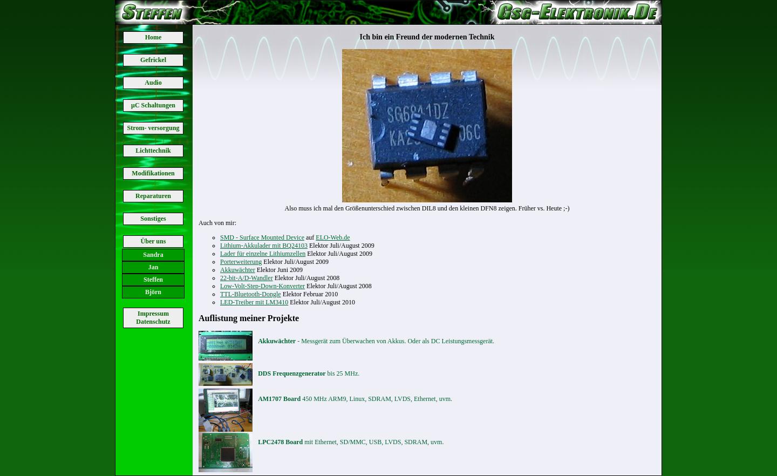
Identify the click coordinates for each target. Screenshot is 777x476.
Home (153, 37)
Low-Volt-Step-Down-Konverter (262, 286)
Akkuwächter (237, 270)
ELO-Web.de (333, 237)
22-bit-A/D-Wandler (246, 278)
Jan (153, 267)
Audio (153, 82)
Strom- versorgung (153, 128)
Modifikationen (153, 173)
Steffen (153, 279)
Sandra (153, 255)
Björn (153, 292)
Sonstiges (153, 218)
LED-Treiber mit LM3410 (254, 302)
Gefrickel (153, 60)
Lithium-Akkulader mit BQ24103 (264, 245)
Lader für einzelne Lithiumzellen (262, 253)
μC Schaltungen (153, 105)
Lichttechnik (153, 150)
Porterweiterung (241, 262)
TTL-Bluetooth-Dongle (250, 294)
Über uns (153, 241)
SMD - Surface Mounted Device (262, 237)
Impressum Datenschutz (153, 317)
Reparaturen (153, 196)
